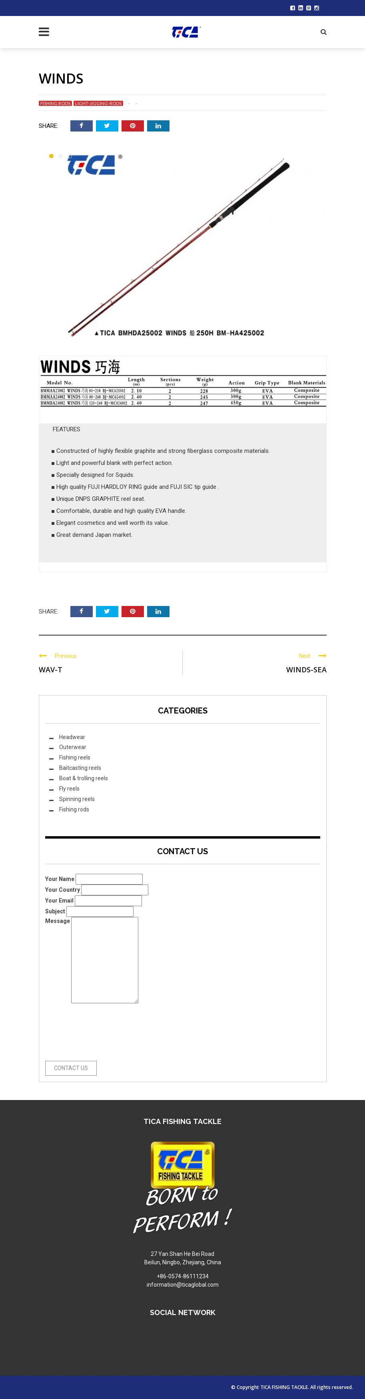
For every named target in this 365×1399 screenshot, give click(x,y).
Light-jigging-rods (98, 103)
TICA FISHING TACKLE (284, 1387)
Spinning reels (77, 799)
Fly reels (69, 788)
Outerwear (72, 747)
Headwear (72, 737)
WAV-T (50, 669)
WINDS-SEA (306, 669)
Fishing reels (74, 757)
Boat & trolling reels (83, 778)
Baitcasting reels (80, 768)
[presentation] (78, 1032)
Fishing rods (55, 103)
